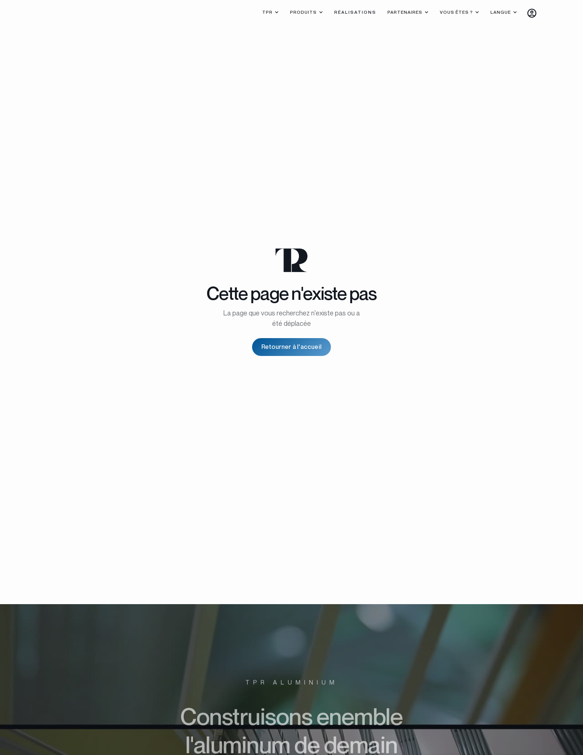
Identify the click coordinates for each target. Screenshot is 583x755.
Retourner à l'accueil (291, 346)
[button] (270, 13)
